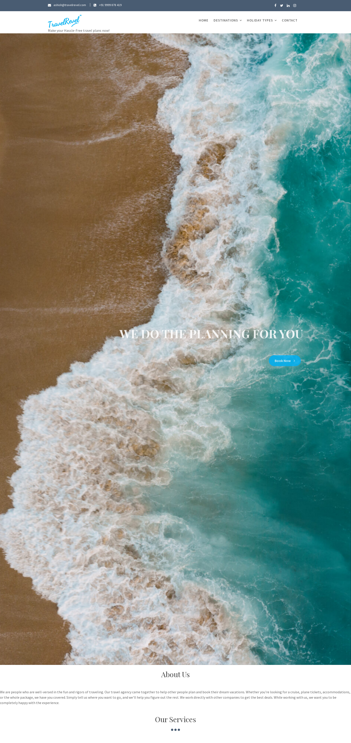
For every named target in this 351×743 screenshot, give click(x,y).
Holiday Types (260, 20)
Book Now (285, 359)
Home (203, 20)
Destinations (226, 20)
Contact (289, 20)
